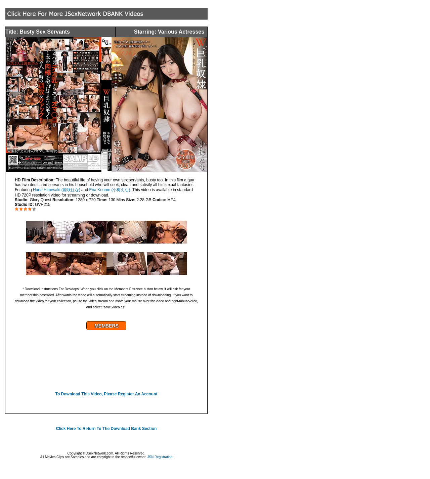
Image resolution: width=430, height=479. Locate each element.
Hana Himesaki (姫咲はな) (56, 189)
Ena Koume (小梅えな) (109, 189)
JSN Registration (159, 457)
